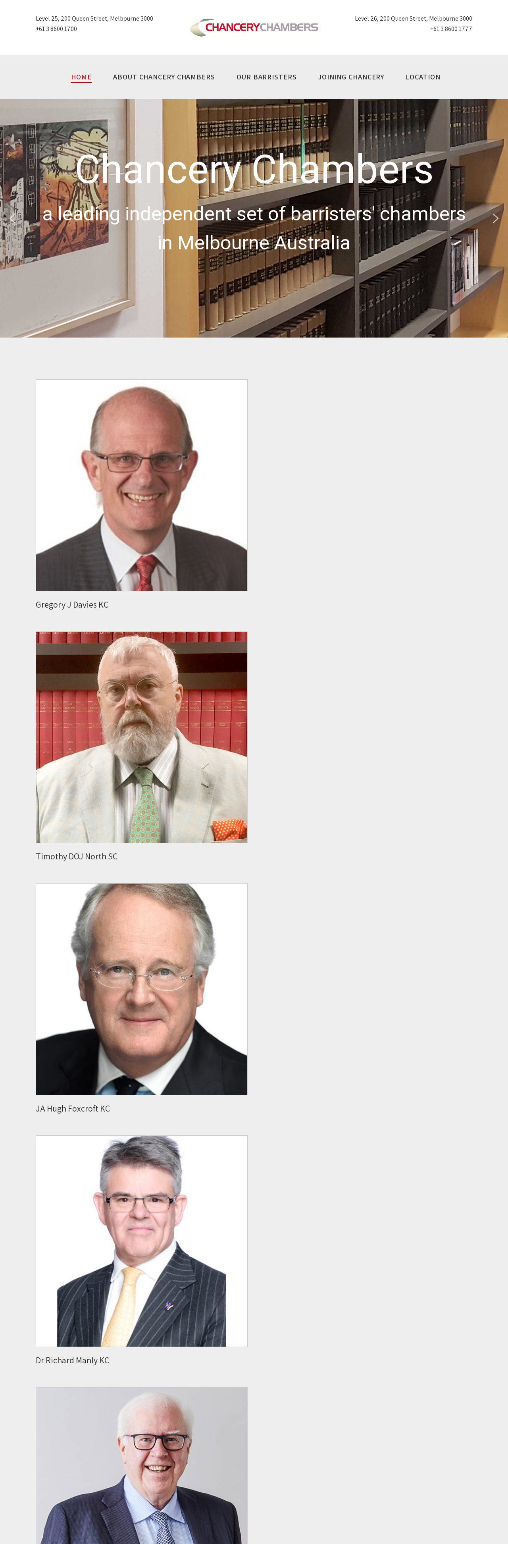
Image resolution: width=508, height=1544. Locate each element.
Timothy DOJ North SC (76, 856)
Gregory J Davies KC (72, 604)
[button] (12, 218)
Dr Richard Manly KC (72, 1360)
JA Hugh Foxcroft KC (73, 1108)
